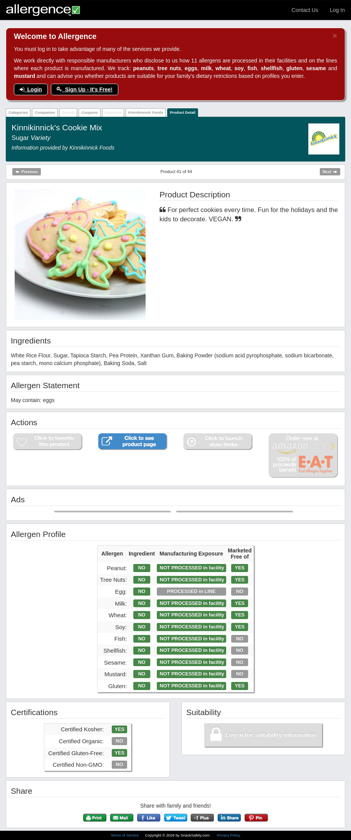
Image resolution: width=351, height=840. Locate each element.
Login (31, 89)
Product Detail (182, 112)
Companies (45, 112)
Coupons (89, 112)
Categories (18, 112)
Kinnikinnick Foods (145, 112)
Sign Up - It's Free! (85, 89)
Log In (337, 10)
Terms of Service (125, 835)
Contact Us (305, 10)
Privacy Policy (228, 835)
